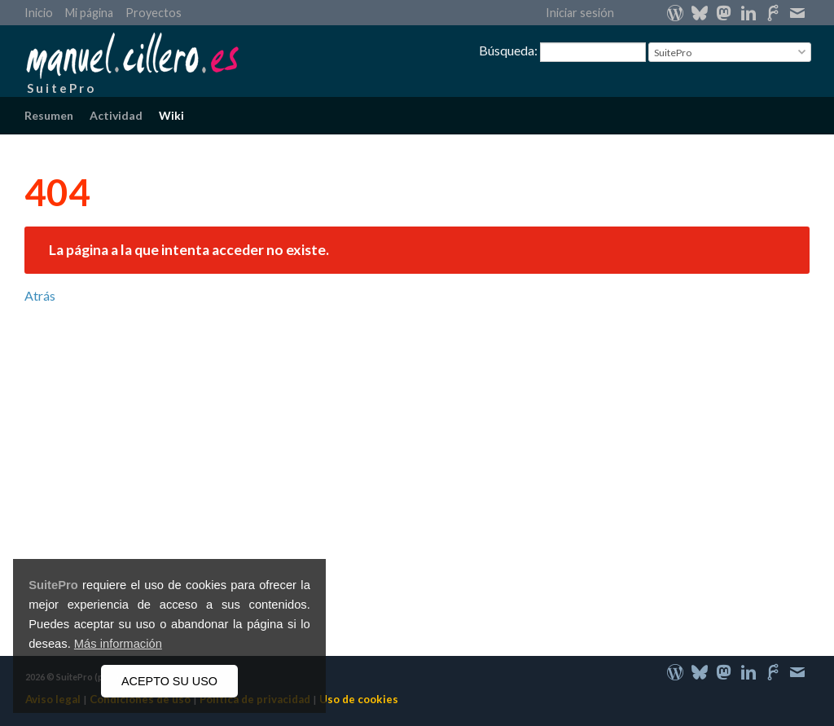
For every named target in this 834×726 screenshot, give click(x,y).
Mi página (89, 13)
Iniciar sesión (580, 13)
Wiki (171, 115)
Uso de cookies (358, 699)
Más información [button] (118, 643)
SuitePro (53, 585)
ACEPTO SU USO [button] (169, 681)
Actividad (116, 115)
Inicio (38, 13)
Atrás (39, 295)
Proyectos (153, 13)
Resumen (48, 115)
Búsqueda (506, 50)
